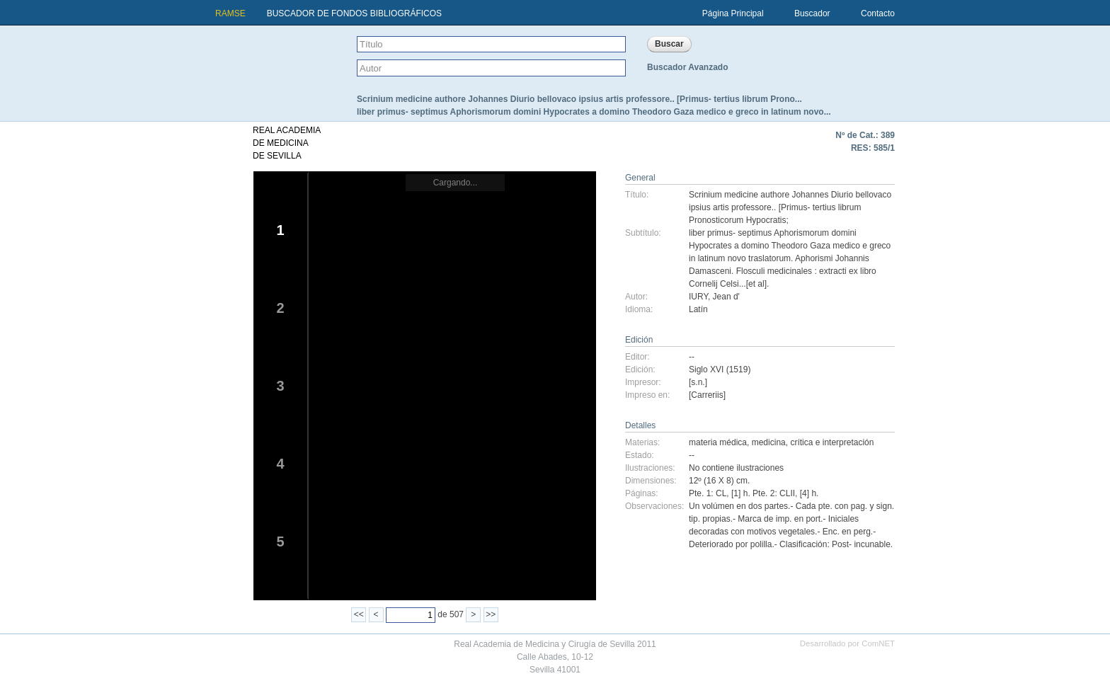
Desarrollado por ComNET (847, 643)
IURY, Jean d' (714, 297)
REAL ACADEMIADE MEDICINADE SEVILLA (287, 143)
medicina (769, 442)
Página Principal (733, 13)
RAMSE (230, 13)
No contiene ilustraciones (736, 468)
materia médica (718, 442)
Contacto (878, 13)
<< (359, 614)
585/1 (884, 148)
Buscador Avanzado (687, 67)
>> (491, 614)
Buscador (812, 13)
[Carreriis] (707, 395)
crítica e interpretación (832, 442)
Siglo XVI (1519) (719, 369)
